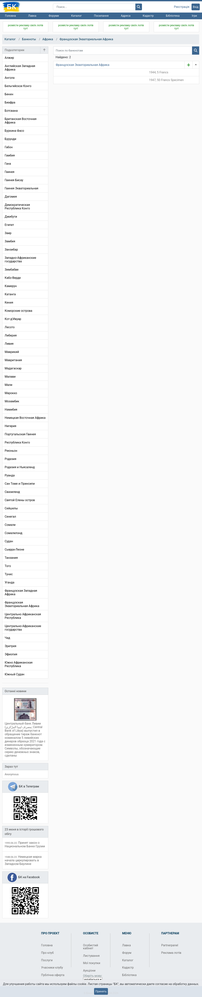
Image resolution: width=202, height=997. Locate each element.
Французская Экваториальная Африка (86, 39)
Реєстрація (181, 6)
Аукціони (89, 970)
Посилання (101, 15)
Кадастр (148, 15)
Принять (101, 991)
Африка (47, 39)
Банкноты (29, 39)
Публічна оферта (52, 975)
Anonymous (12, 774)
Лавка (32, 15)
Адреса (125, 15)
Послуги (47, 960)
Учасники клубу (52, 967)
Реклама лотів (171, 953)
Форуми (54, 15)
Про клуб (47, 953)
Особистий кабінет (90, 946)
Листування (91, 956)
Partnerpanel (169, 945)
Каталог (76, 15)
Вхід (195, 7)
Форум (126, 953)
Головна (10, 15)
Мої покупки (91, 963)
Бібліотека (173, 15)
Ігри (194, 15)
